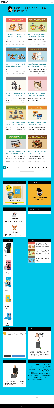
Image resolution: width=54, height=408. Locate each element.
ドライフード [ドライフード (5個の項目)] (39, 369)
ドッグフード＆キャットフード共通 (18, 44)
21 (13, 170)
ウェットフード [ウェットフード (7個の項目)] (39, 366)
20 (10, 170)
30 (38, 170)
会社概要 (36, 397)
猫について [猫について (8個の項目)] (39, 375)
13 (38, 167)
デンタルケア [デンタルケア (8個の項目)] (34, 369)
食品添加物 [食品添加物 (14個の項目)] (31, 379)
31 (41, 170)
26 (27, 170)
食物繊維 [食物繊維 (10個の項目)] (41, 379)
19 (7, 170)
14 (41, 167)
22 (15, 170)
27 (29, 170)
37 (27, 172)
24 (21, 170)
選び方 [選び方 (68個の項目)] (38, 378)
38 (29, 172)
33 (46, 170)
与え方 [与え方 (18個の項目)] (44, 371)
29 (35, 170)
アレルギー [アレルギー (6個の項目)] (30, 366)
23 (18, 170)
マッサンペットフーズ (27, 397)
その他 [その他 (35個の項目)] (36, 365)
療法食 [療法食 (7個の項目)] (43, 375)
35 (21, 172)
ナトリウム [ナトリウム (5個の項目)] (44, 369)
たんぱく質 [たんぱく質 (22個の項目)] (42, 364)
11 (32, 167)
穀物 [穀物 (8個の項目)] (46, 375)
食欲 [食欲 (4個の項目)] (35, 379)
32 (43, 170)
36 (24, 172)
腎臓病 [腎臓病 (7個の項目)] (32, 377)
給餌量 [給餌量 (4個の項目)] (48, 375)
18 (4, 170)
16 (46, 167)
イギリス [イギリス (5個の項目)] (34, 366)
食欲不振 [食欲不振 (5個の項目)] (37, 379)
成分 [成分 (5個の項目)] (37, 373)
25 (24, 170)
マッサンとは (18, 397)
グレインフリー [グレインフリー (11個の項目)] (46, 367)
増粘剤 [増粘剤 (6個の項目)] (35, 373)
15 (43, 167)
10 (29, 167)
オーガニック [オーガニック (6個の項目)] (35, 367)
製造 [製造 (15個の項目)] (35, 377)
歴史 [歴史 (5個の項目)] (42, 373)
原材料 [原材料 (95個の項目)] (31, 373)
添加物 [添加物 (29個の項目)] (35, 375)
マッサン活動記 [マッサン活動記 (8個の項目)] (33, 371)
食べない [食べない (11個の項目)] (49, 377)
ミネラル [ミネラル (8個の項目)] (38, 371)
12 (35, 167)
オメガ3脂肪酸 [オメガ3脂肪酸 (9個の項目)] (45, 366)
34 (49, 170)
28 (32, 170)
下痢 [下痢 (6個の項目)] (41, 371)
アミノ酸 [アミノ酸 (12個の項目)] (48, 364)
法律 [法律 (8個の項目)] (44, 373)
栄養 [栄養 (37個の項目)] (40, 373)
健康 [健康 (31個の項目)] (47, 371)
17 (49, 167)
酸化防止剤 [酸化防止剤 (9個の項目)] (44, 377)
